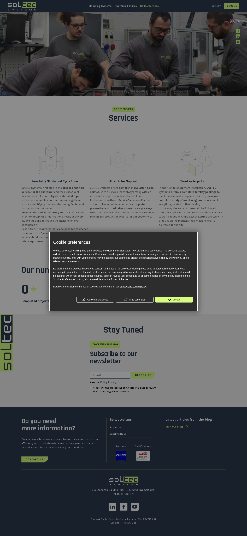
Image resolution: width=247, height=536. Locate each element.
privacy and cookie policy (133, 286)
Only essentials (134, 299)
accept (174, 299)
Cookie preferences (95, 299)
